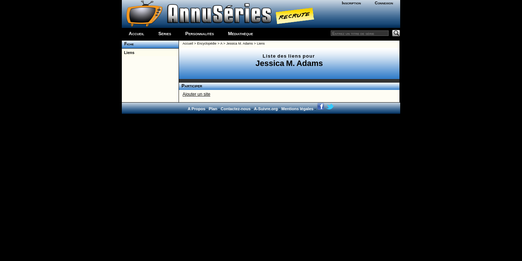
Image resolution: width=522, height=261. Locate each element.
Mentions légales (297, 109)
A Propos (196, 109)
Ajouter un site (196, 94)
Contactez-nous (236, 109)
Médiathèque (240, 33)
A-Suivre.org (266, 109)
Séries (164, 33)
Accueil (136, 33)
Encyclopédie (207, 43)
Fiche (128, 43)
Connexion (384, 3)
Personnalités (199, 33)
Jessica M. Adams (239, 43)
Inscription (351, 3)
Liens (128, 52)
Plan (213, 109)
